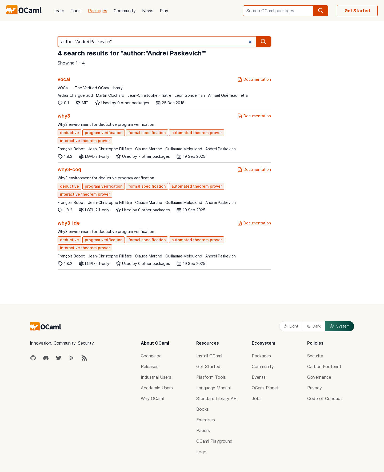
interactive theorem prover (85, 140)
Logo (201, 451)
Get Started (357, 10)
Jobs (257, 398)
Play (164, 10)
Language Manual (213, 387)
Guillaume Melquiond (183, 149)
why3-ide (69, 223)
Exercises (205, 419)
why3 (64, 116)
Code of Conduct (324, 398)
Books (202, 409)
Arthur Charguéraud (75, 95)
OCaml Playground (214, 441)
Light (291, 326)
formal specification (147, 132)
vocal (64, 79)
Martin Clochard (110, 95)
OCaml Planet (265, 387)
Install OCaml (209, 355)
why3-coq (69, 169)
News (147, 10)
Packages (97, 10)
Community (125, 10)
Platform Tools (211, 377)
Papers (203, 430)
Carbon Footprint (324, 366)
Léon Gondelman (190, 95)
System (339, 326)
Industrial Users (156, 377)
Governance (319, 377)
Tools (76, 10)
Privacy (314, 387)
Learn (58, 10)
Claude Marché (148, 149)
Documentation (254, 79)
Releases (149, 366)
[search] (320, 10)
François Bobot (71, 149)
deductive (69, 132)
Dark (314, 326)
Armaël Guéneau (222, 95)
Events (259, 377)
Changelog (151, 355)
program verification (103, 132)
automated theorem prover (196, 132)
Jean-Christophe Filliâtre (149, 95)
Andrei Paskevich (220, 149)
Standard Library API (217, 398)
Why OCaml (152, 398)
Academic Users (157, 387)
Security (315, 355)
